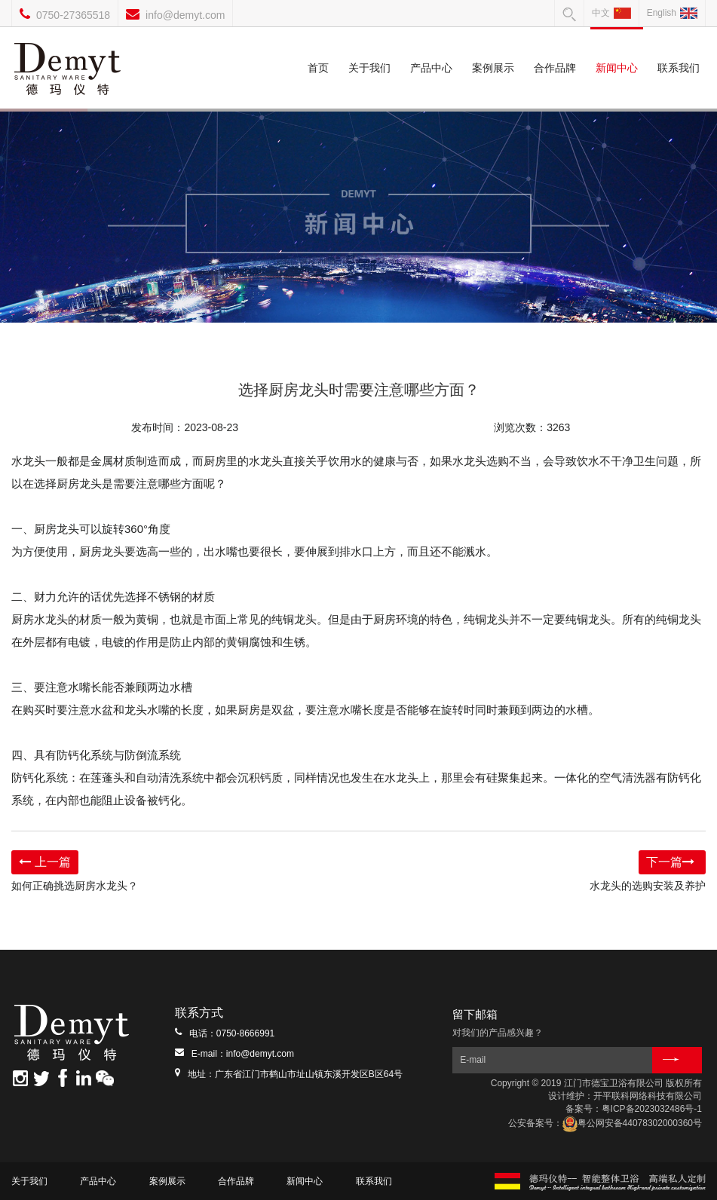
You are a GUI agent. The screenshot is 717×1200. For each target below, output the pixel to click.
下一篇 (672, 862)
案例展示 (493, 50)
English (672, 13)
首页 (318, 50)
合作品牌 (555, 50)
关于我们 (369, 50)
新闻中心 (616, 50)
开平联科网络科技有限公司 (647, 1096)
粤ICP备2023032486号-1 (652, 1109)
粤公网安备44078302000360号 (632, 1123)
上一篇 (45, 862)
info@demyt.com (185, 15)
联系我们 (678, 50)
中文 (611, 13)
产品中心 (431, 50)
